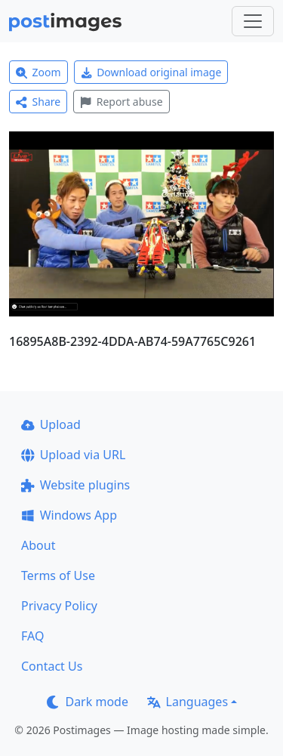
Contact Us (51, 666)
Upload (51, 424)
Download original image (151, 72)
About (38, 545)
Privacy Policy (59, 605)
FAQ (32, 636)
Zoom (38, 72)
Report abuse (121, 101)
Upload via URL (73, 454)
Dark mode (87, 701)
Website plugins (75, 485)
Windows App (69, 515)
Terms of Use (58, 575)
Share (38, 101)
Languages (187, 701)
